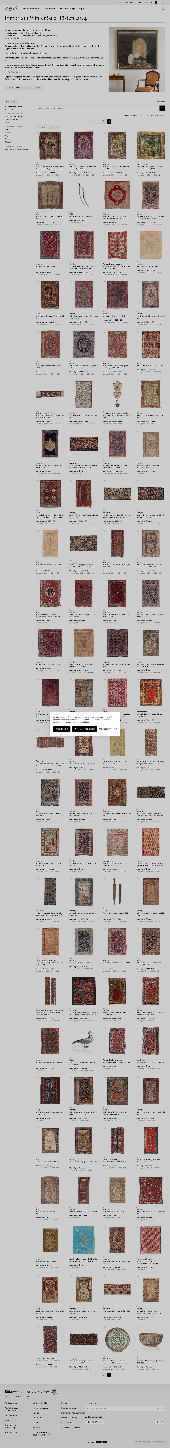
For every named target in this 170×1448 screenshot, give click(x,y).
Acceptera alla (62, 729)
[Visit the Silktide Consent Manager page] (116, 729)
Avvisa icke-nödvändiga (85, 729)
